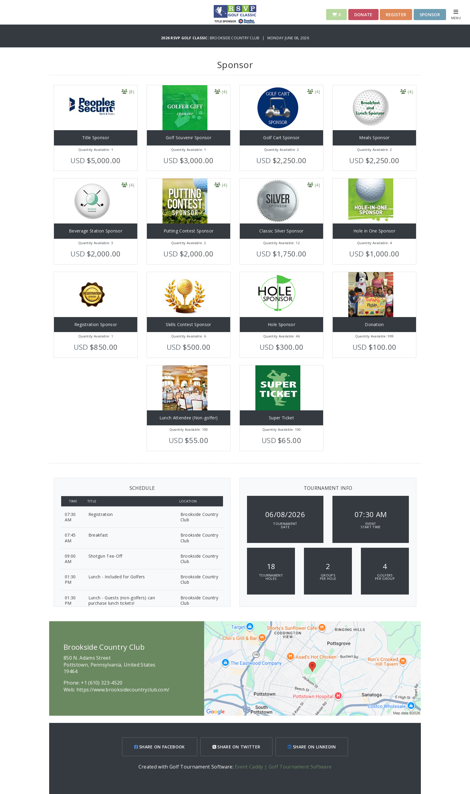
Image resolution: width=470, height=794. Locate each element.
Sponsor (430, 14)
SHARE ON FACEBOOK (159, 747)
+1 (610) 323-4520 (101, 682)
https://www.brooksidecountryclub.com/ (123, 689)
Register (396, 14)
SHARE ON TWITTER (236, 747)
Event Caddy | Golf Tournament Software (283, 766)
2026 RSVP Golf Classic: (185, 37)
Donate (363, 14)
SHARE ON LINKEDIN (312, 747)
